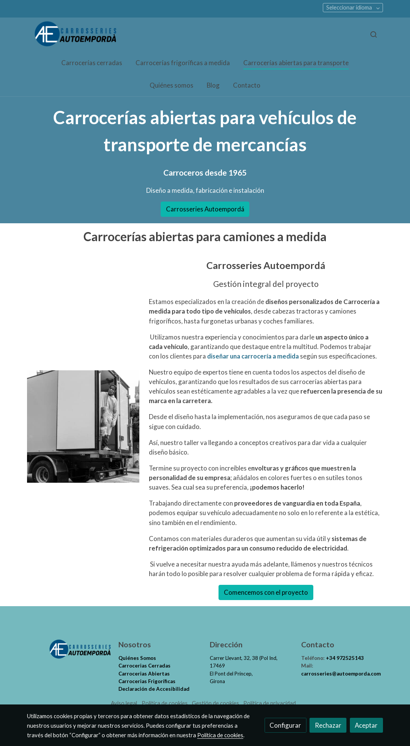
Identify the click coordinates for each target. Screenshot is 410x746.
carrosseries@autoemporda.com (341, 674)
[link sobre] (68, 649)
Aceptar (366, 725)
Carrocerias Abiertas (144, 674)
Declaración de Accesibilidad (154, 689)
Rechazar (328, 725)
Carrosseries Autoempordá (205, 209)
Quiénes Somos (137, 658)
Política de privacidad (269, 703)
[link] (75, 34)
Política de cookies (165, 703)
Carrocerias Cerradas (144, 666)
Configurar (285, 725)
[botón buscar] (373, 34)
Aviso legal (124, 703)
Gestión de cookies (215, 703)
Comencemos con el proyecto (266, 592)
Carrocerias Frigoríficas (146, 681)
